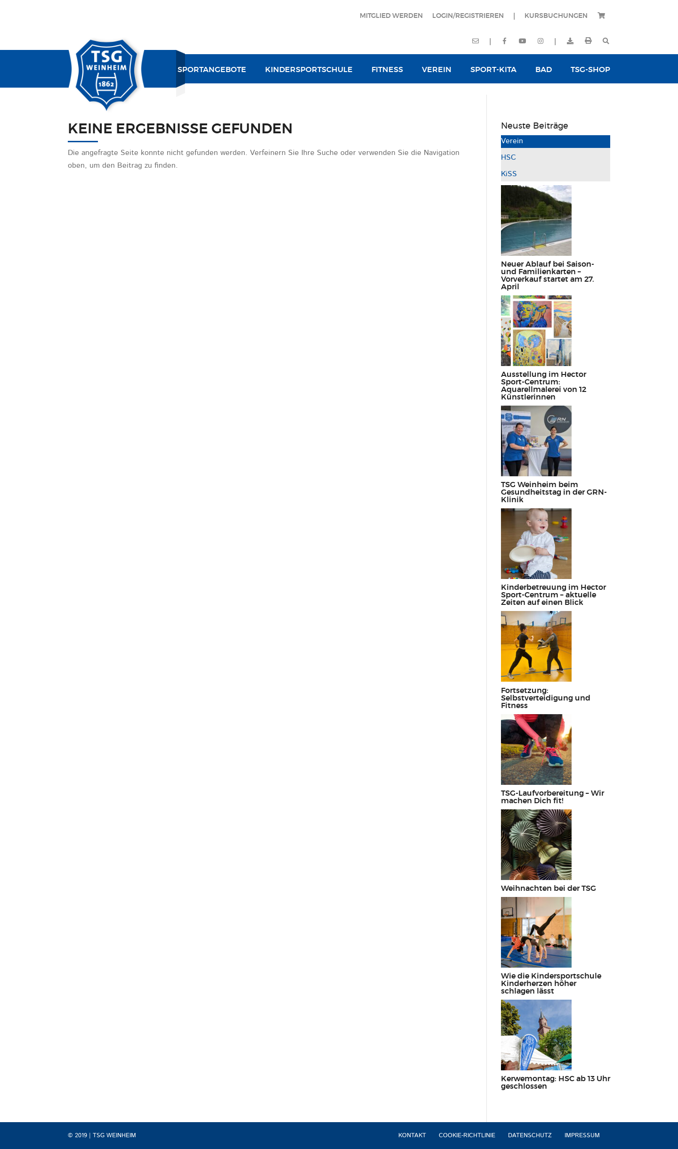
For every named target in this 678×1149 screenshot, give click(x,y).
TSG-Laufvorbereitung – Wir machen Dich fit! (552, 797)
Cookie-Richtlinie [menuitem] (467, 1136)
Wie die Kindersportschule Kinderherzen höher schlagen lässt (551, 983)
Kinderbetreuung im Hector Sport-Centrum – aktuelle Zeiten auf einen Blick (553, 595)
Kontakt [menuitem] (412, 1136)
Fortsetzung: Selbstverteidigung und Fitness (545, 698)
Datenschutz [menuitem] (530, 1136)
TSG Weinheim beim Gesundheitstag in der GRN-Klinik (554, 492)
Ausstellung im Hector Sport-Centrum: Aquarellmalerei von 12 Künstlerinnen (543, 386)
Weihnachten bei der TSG (548, 888)
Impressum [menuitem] (582, 1136)
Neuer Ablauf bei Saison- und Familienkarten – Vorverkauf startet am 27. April (547, 276)
